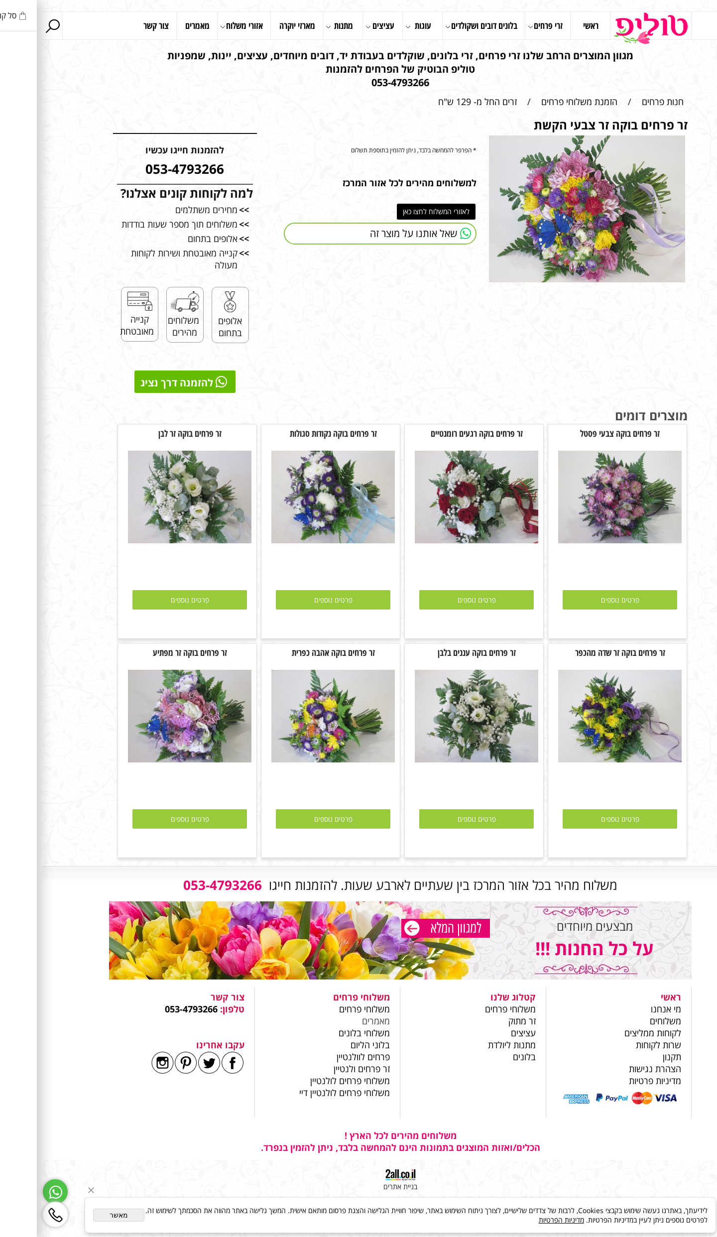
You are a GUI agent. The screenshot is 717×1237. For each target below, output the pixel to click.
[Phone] (13, 1214)
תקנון (630, 1057)
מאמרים (155, 25)
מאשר (77, 1215)
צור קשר (114, 25)
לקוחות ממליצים (611, 1033)
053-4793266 (149, 1009)
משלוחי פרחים (468, 1009)
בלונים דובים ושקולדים (439, 26)
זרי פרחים (503, 26)
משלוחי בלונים (321, 1033)
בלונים (482, 1057)
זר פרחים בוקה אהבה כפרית (291, 652)
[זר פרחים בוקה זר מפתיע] (148, 759)
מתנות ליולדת (470, 1045)
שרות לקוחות (616, 1045)
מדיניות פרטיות (613, 1081)
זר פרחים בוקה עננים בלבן (435, 652)
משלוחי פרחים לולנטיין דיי (302, 1093)
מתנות (297, 26)
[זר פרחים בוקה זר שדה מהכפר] (578, 759)
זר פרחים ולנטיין (318, 1069)
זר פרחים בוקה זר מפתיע (148, 652)
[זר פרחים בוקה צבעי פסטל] (578, 540)
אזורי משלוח (199, 26)
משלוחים (622, 1021)
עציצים (338, 26)
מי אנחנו (624, 1009)
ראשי (549, 25)
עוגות (376, 26)
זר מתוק (480, 1021)
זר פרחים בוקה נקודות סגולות (291, 433)
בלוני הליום (327, 1045)
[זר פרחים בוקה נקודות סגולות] (291, 540)
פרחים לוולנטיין (321, 1057)
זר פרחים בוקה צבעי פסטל (578, 433)
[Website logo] (609, 28)
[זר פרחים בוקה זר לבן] (148, 540)
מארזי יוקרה (255, 25)
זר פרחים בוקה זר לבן (148, 433)
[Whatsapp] (13, 1191)
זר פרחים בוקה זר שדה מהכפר (578, 652)
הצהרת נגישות (613, 1069)
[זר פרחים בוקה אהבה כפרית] (291, 759)
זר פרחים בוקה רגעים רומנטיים (435, 433)
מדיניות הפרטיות (519, 1220)
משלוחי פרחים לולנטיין (307, 1081)
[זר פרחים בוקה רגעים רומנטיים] (434, 540)
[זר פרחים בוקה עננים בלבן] (434, 759)
